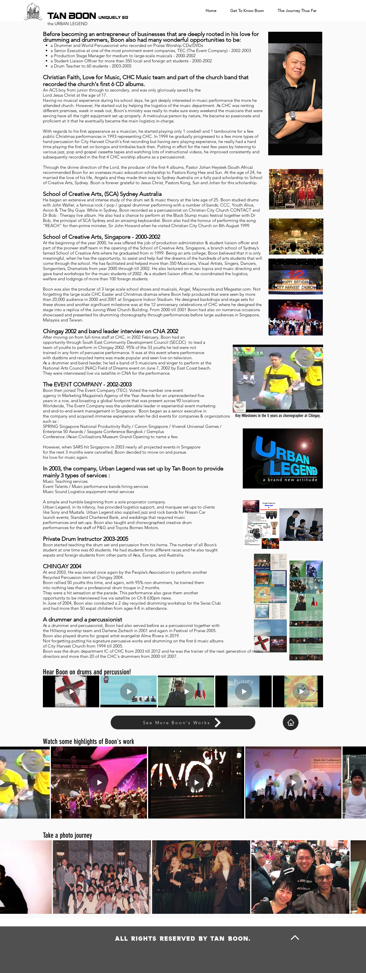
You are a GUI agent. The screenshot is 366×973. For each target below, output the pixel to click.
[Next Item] (313, 691)
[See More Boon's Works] (183, 722)
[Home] (291, 722)
